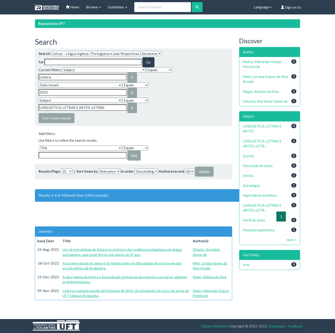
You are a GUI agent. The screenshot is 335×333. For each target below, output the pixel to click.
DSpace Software (214, 326)
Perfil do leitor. (254, 220)
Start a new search (56, 118)
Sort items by (87, 171)
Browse (93, 7)
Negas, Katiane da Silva (209, 277)
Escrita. (249, 156)
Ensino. (248, 175)
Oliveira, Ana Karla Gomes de (265, 101)
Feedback (295, 326)
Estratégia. (251, 185)
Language (262, 7)
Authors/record (171, 171)
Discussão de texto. (258, 166)
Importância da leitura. (260, 195)
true (246, 264)
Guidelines (117, 7)
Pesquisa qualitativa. (259, 230)
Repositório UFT (51, 23)
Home (72, 7)
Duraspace (276, 326)
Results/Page (49, 171)
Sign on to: (291, 7)
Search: (45, 53)
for (41, 62)
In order (127, 171)
